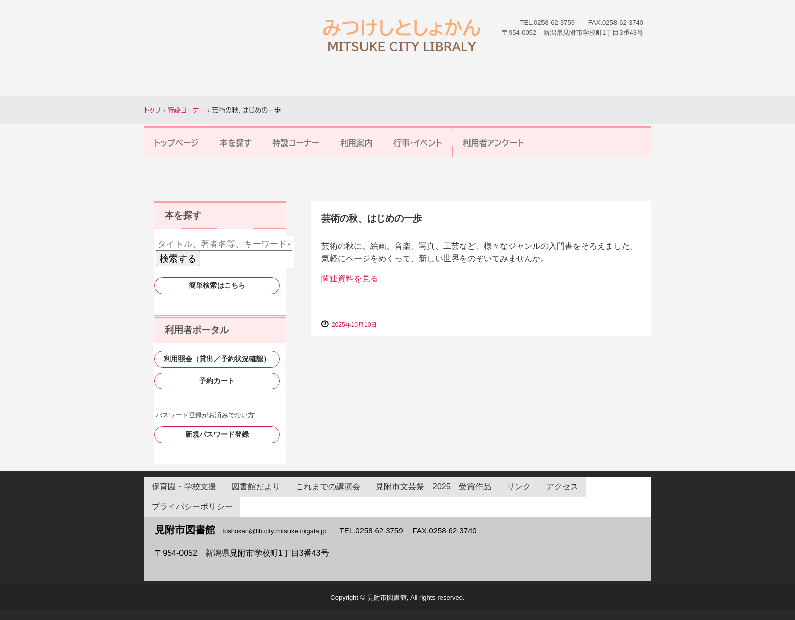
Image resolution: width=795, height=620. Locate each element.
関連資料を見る (349, 278)
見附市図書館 (401, 35)
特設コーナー (295, 143)
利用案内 (356, 143)
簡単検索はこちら (217, 285)
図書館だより (256, 486)
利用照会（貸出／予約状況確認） (217, 359)
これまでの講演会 (328, 486)
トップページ (176, 143)
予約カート (217, 381)
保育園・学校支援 (184, 486)
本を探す (236, 143)
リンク (519, 486)
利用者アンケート (493, 143)
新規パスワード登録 (217, 434)
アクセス (562, 486)
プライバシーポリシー (192, 506)
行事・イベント (417, 143)
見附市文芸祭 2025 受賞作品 (433, 486)
